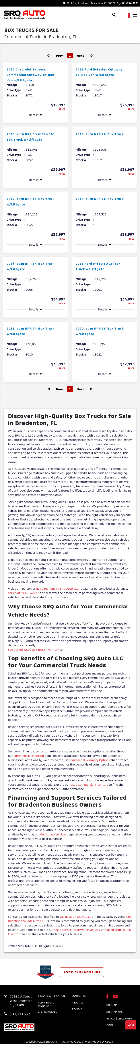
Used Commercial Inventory (89, 784)
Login (109, 1025)
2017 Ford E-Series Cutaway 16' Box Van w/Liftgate (95, 74)
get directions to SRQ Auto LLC (57, 588)
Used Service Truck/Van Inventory (77, 929)
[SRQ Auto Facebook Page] (107, 997)
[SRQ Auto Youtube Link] (115, 997)
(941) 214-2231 (129, 3)
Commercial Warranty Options (89, 760)
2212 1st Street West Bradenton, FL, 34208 (89, 3)
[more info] (35, 63)
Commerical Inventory (46, 1004)
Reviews (77, 1009)
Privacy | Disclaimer (119, 1018)
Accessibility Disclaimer (81, 972)
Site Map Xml (114, 1011)
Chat (131, 1024)
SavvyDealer (107, 1041)
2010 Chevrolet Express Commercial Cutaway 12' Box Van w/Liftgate (30, 74)
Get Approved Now (53, 834)
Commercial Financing (28, 755)
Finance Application (51, 995)
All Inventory (47, 1012)
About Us (78, 1002)
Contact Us (79, 995)
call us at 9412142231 (23, 593)
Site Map (111, 1005)
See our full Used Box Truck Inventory (33, 649)
